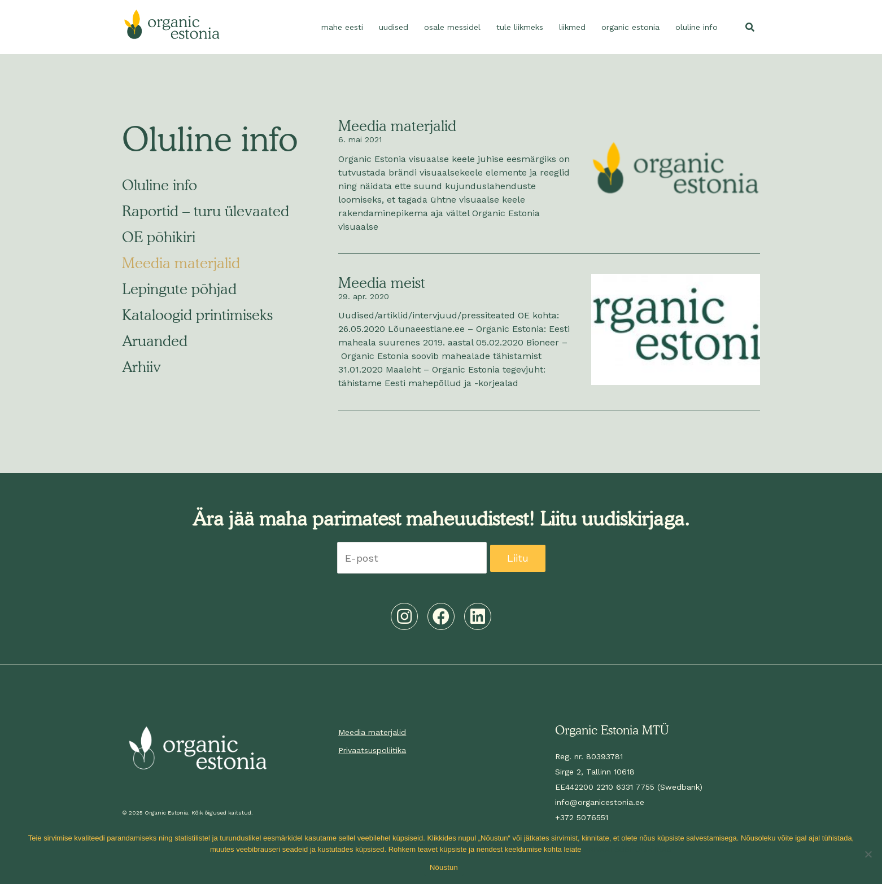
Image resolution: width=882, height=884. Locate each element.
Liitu (518, 558)
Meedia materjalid (181, 263)
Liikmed (572, 27)
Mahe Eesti (342, 27)
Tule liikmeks (519, 27)
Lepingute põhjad (179, 288)
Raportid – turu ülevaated (205, 211)
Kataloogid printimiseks (197, 314)
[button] (750, 27)
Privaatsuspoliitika (372, 750)
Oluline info (696, 27)
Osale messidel (452, 27)
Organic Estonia (630, 27)
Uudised (393, 27)
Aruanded (154, 340)
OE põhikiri (158, 237)
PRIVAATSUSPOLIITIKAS (627, 849)
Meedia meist (381, 282)
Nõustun (444, 867)
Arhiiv (141, 366)
